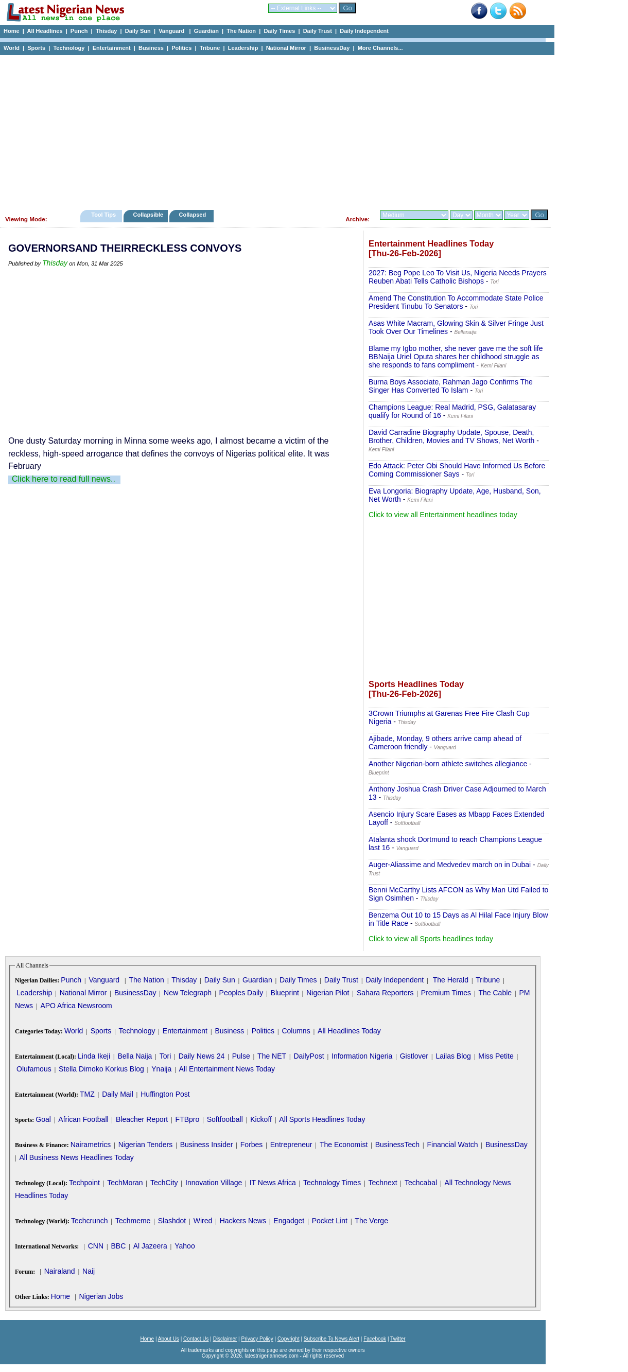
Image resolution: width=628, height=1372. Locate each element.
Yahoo (185, 1246)
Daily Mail (117, 1094)
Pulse (241, 1056)
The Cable (495, 993)
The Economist (344, 1144)
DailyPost (309, 1056)
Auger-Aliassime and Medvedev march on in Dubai (450, 864)
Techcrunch (89, 1221)
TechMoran (125, 1182)
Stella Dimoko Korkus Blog (101, 1069)
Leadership (243, 48)
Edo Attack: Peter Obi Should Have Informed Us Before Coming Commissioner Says (457, 470)
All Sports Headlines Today (322, 1119)
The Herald (450, 980)
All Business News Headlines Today (76, 1157)
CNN (95, 1246)
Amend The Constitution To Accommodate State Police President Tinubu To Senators (456, 302)
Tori (165, 1056)
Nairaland (59, 1271)
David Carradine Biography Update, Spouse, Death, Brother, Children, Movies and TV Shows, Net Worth (451, 436)
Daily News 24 (201, 1056)
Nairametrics (91, 1144)
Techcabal (421, 1182)
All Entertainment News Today (227, 1069)
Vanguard (172, 31)
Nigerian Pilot (327, 993)
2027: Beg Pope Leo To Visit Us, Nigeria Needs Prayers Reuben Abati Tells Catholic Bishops (458, 277)
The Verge (371, 1221)
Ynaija (161, 1069)
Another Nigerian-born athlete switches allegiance (448, 764)
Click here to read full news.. (63, 478)
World (12, 48)
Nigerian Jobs (101, 1296)
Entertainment (112, 48)
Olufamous (33, 1069)
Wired (203, 1221)
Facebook (374, 1339)
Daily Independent (364, 31)
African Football (83, 1119)
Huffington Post (165, 1094)
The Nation (241, 31)
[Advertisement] (273, 130)
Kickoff (261, 1119)
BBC (118, 1246)
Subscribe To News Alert (331, 1339)
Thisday (106, 31)
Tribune (210, 48)
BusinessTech (397, 1144)
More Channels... (380, 48)
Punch (79, 31)
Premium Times (446, 993)
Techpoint (84, 1182)
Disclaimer (225, 1339)
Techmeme (132, 1221)
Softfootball (225, 1119)
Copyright (288, 1339)
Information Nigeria (362, 1056)
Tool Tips (103, 215)
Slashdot (172, 1221)
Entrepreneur (291, 1144)
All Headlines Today (349, 1031)
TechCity (164, 1182)
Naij (88, 1271)
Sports (36, 48)
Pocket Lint (329, 1221)
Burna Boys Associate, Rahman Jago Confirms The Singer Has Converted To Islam (451, 386)
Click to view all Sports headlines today (431, 939)
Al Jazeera (150, 1246)
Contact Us (195, 1339)
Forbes (251, 1144)
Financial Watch (452, 1144)
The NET (271, 1056)
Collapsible (148, 215)
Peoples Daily (241, 993)
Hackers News (243, 1221)
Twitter (397, 1339)
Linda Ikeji (94, 1056)
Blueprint (285, 993)
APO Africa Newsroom (76, 1005)
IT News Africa (273, 1182)
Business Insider (206, 1144)
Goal (43, 1119)
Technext (383, 1182)
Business (151, 48)
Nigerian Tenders (145, 1144)
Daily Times (279, 31)
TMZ (87, 1094)
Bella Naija (134, 1056)
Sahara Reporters (385, 993)
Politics (181, 48)
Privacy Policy (257, 1339)
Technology (68, 48)
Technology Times (332, 1182)
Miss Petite (495, 1056)
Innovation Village (213, 1182)
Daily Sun (138, 31)
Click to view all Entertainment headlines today (443, 515)
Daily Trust (317, 31)
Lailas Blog (453, 1056)
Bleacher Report (142, 1119)
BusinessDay (332, 48)
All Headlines (44, 31)
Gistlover (414, 1056)
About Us (168, 1339)
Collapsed (194, 215)
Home (12, 31)
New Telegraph (188, 993)
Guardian (206, 31)
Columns (296, 1031)
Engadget (288, 1221)
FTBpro (188, 1119)
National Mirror (286, 48)
